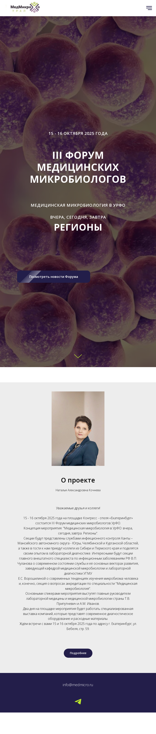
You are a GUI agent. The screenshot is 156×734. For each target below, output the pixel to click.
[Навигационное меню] (149, 8)
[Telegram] (78, 701)
